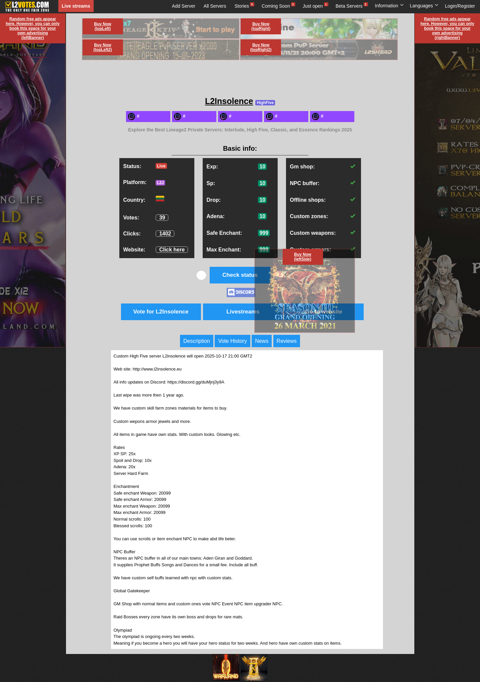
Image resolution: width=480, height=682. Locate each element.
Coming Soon (276, 6)
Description (196, 341)
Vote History (232, 341)
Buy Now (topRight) (260, 26)
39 (162, 217)
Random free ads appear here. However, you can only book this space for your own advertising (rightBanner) (447, 28)
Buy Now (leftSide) (302, 256)
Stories (242, 6)
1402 (165, 233)
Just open (313, 6)
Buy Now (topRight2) (261, 47)
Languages (424, 5)
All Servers (215, 6)
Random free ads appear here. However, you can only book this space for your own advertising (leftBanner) (32, 28)
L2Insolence (229, 101)
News (261, 341)
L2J (160, 182)
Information (389, 5)
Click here (172, 249)
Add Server (183, 6)
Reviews (287, 341)
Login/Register (460, 6)
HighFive (265, 102)
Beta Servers (349, 6)
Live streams (76, 6)
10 (262, 166)
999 (263, 233)
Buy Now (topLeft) (102, 26)
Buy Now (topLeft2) (102, 47)
